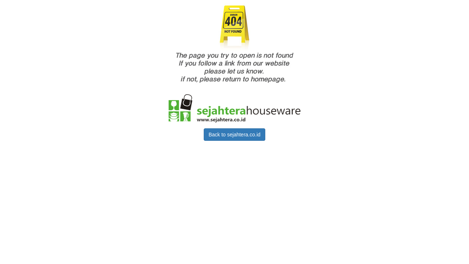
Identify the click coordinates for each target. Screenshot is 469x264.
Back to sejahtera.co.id (234, 135)
